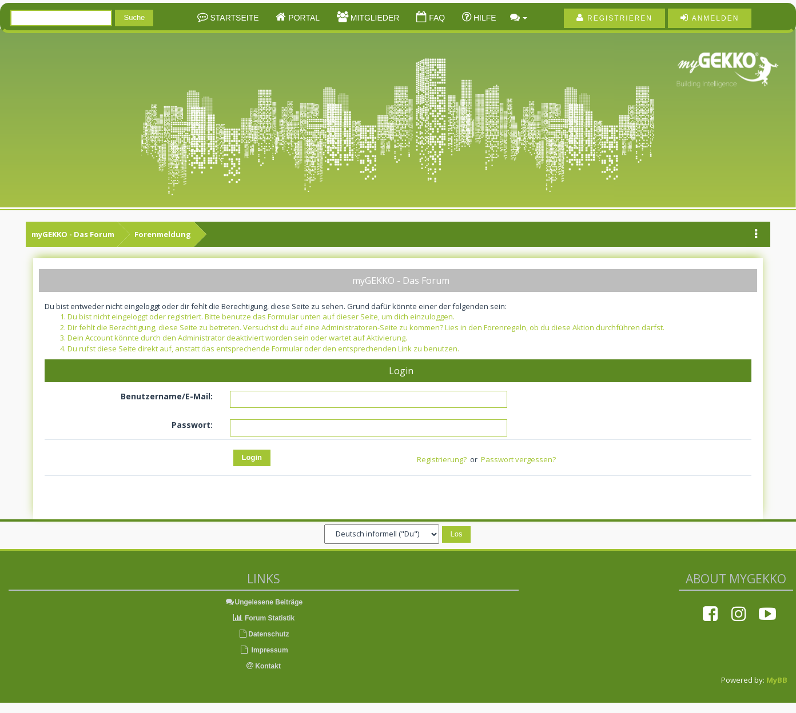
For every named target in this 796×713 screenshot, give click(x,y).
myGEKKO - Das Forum (72, 234)
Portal (303, 17)
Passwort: (192, 424)
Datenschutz (263, 634)
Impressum (263, 650)
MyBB (776, 680)
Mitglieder (373, 17)
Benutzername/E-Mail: (167, 396)
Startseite (233, 17)
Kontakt (263, 666)
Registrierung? (442, 459)
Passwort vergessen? (518, 459)
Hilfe (483, 17)
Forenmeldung (162, 234)
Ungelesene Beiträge (264, 602)
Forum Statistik (264, 618)
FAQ (436, 17)
